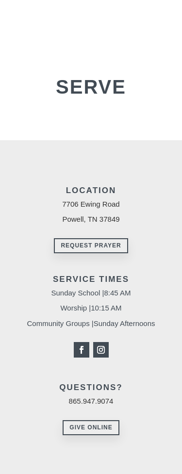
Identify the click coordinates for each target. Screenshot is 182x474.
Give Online (90, 427)
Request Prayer (91, 245)
